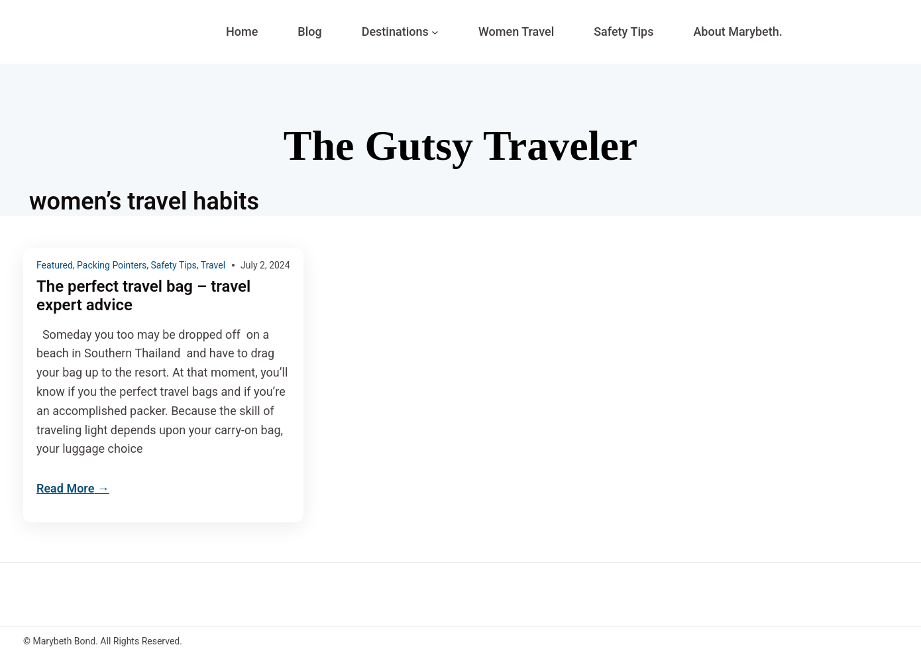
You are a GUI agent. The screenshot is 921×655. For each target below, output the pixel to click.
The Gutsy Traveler (460, 145)
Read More (65, 488)
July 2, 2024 (265, 265)
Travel (213, 265)
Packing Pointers (111, 265)
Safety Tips (173, 265)
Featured (54, 265)
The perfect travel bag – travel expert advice (143, 296)
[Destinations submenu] (435, 32)
